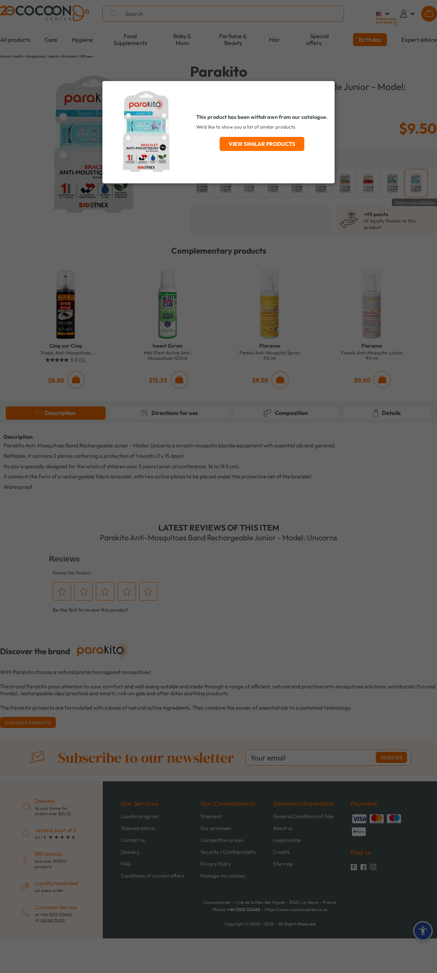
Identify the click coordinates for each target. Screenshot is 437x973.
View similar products (262, 143)
